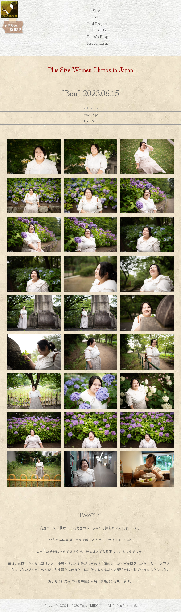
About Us (97, 30)
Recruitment (97, 43)
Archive (98, 17)
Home (98, 4)
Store (98, 11)
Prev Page (90, 114)
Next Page (90, 121)
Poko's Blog (97, 37)
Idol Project (97, 24)
